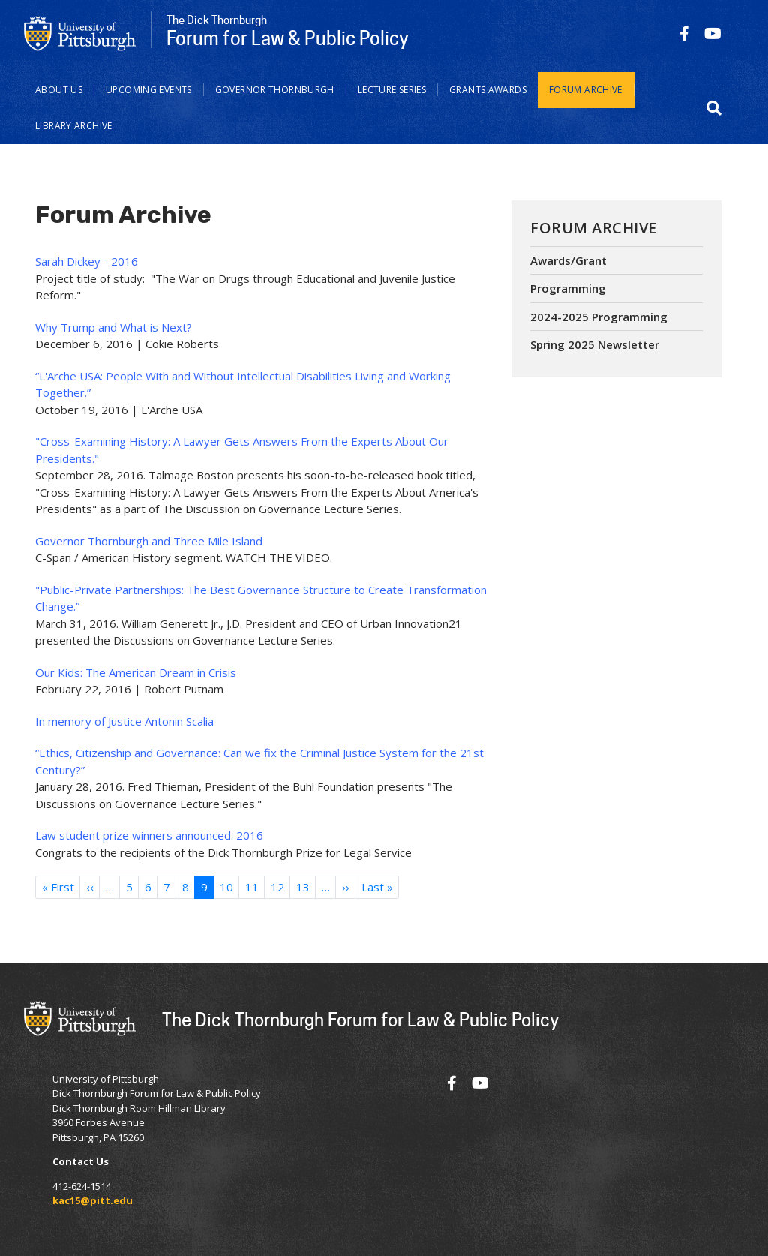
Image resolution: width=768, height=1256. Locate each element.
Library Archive (73, 125)
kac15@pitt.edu (92, 1200)
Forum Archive (585, 89)
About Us (58, 89)
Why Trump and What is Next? (113, 327)
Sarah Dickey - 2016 (86, 261)
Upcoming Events (149, 89)
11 (252, 886)
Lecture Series (392, 89)
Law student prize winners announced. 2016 (149, 835)
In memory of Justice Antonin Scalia (124, 721)
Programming (568, 288)
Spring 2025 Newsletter (594, 344)
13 (303, 886)
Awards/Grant (568, 260)
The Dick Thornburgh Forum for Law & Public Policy (360, 1019)
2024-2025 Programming (599, 316)
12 (277, 886)
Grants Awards (487, 89)
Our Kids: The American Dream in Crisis (135, 672)
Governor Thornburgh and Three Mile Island (148, 540)
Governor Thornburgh (274, 89)
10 (226, 886)
